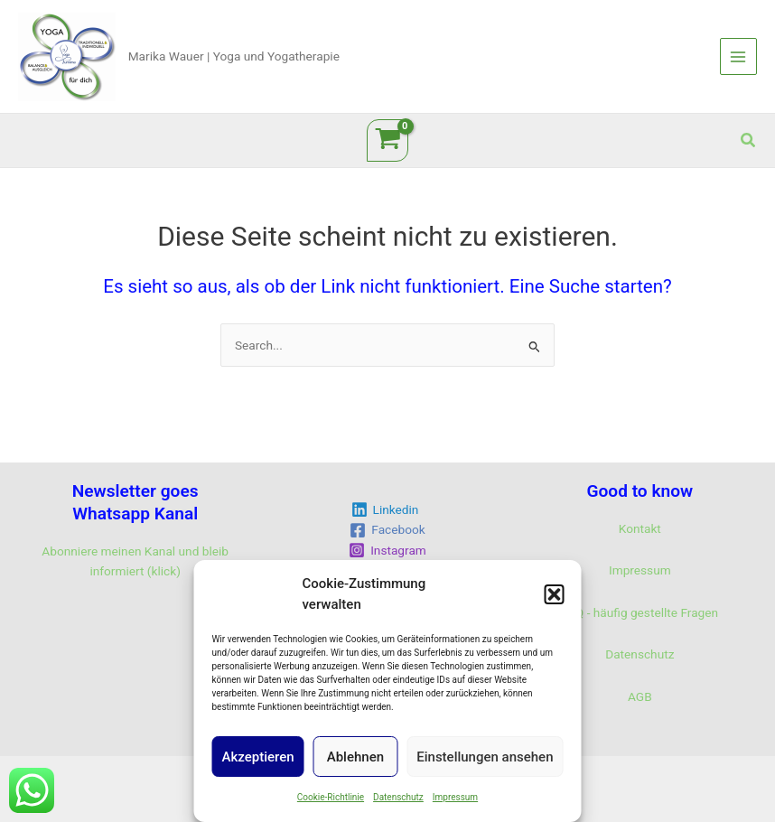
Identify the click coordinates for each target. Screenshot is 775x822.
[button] (555, 594)
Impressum (455, 797)
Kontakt (640, 528)
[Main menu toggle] (738, 56)
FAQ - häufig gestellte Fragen (640, 612)
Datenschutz (398, 797)
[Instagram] (388, 550)
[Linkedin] (385, 509)
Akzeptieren (258, 757)
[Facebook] (387, 530)
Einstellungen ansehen (484, 757)
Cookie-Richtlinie (330, 797)
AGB (640, 696)
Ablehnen (355, 757)
